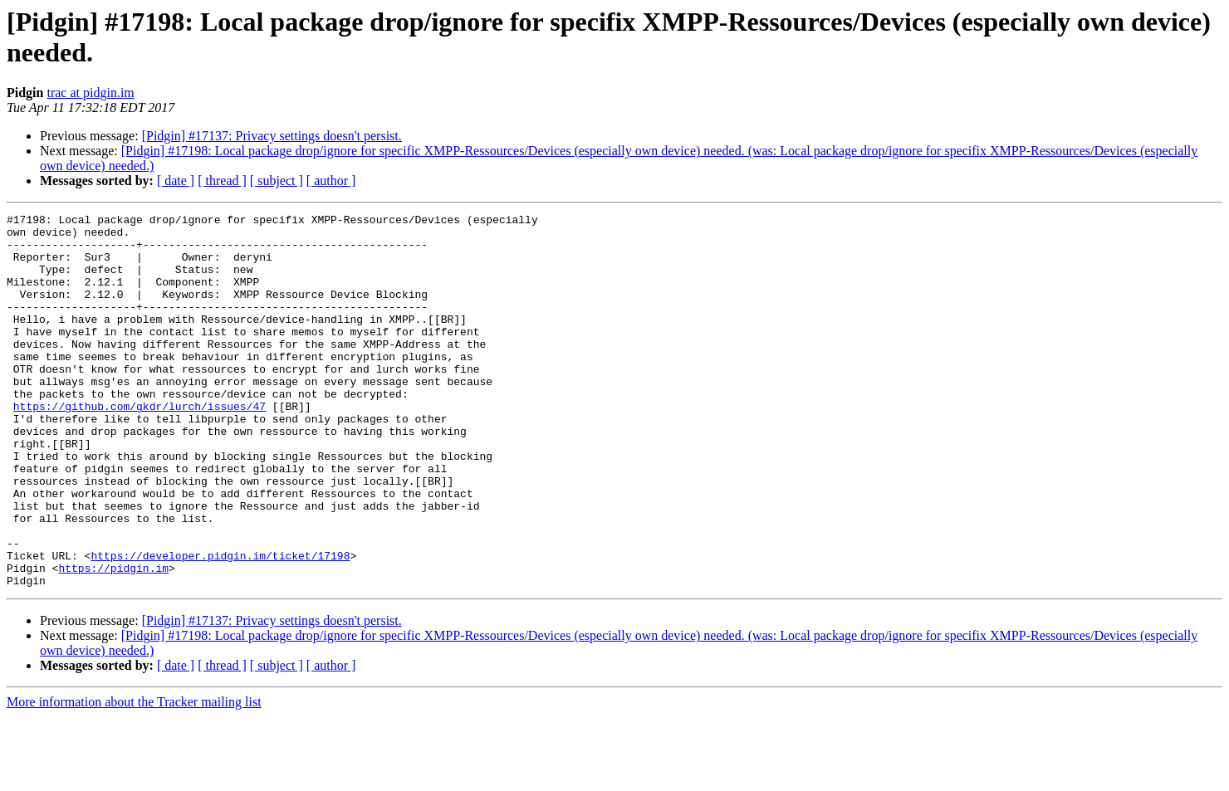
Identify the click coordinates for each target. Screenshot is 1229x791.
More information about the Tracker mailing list (134, 776)
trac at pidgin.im (90, 92)
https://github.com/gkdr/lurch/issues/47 (139, 445)
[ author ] (331, 180)
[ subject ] (276, 180)
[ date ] (175, 180)
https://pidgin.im (113, 639)
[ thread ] (222, 180)
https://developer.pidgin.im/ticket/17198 (220, 625)
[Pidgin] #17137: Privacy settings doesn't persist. (272, 136)
